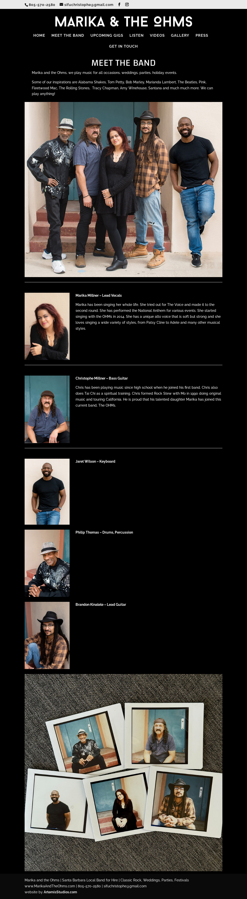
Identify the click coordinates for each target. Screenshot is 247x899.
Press (202, 36)
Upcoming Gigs (106, 36)
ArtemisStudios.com (60, 892)
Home (39, 36)
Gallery (180, 36)
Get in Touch (123, 47)
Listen (136, 36)
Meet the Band (67, 36)
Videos (157, 36)
